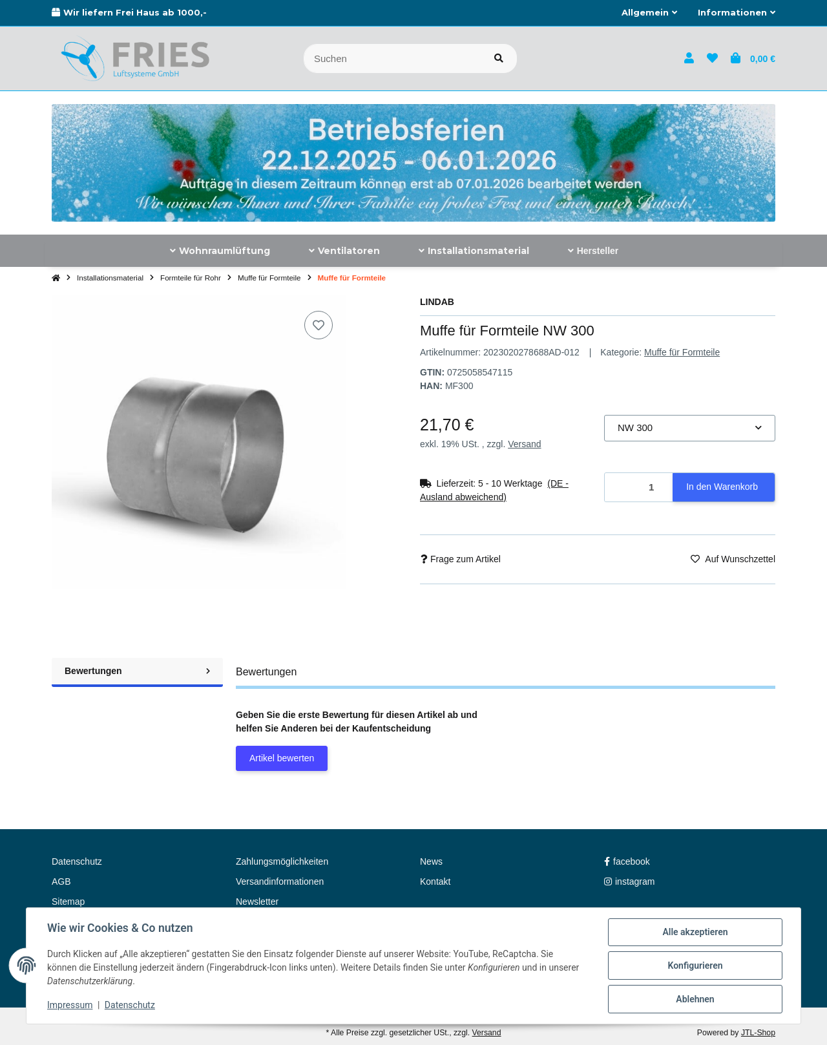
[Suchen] (392, 58)
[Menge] (639, 487)
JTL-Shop (758, 1032)
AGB (61, 881)
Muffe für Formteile (682, 352)
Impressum (69, 1005)
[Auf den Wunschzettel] (318, 325)
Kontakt (435, 881)
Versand (524, 444)
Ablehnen (695, 999)
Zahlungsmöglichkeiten (282, 861)
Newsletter (257, 901)
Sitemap (68, 901)
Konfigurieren (694, 965)
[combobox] (689, 428)
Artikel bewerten (281, 758)
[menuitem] (220, 251)
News (431, 861)
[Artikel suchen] (499, 58)
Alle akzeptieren (695, 932)
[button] (649, 12)
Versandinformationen (280, 881)
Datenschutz (130, 1005)
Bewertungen (137, 671)
